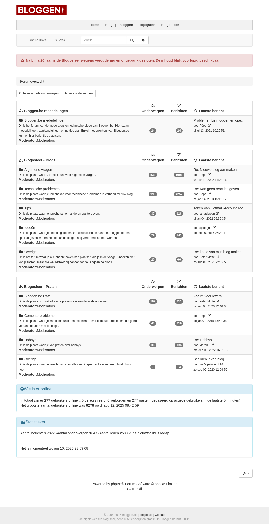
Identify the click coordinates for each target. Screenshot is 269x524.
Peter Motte (207, 257)
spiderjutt (205, 228)
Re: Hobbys (202, 340)
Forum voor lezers (207, 296)
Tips (27, 208)
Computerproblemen (40, 315)
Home (94, 25)
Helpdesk (146, 515)
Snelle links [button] (35, 40)
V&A (60, 40)
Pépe (202, 125)
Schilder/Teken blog (208, 359)
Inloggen (126, 25)
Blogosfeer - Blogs (39, 160)
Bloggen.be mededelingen (46, 111)
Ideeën (29, 228)
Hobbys (30, 340)
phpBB (116, 484)
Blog (109, 25)
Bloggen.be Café (37, 296)
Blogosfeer (170, 25)
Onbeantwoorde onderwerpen (39, 93)
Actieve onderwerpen (78, 93)
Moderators (46, 140)
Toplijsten (147, 25)
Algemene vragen (38, 170)
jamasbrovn (207, 213)
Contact (160, 515)
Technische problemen (42, 189)
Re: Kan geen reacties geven (216, 189)
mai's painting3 (209, 364)
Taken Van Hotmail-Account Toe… (220, 208)
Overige (30, 252)
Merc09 (204, 345)
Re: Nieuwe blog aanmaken (215, 170)
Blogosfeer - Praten (40, 287)
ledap (164, 433)
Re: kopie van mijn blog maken (217, 252)
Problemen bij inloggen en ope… (218, 120)
